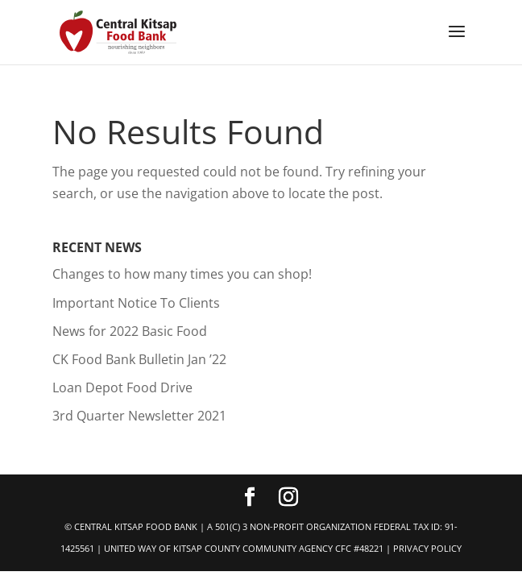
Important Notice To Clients (136, 303)
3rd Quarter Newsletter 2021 (139, 416)
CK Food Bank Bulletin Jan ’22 (139, 359)
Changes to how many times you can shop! (182, 274)
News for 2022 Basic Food (129, 331)
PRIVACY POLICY (427, 548)
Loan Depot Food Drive (122, 387)
